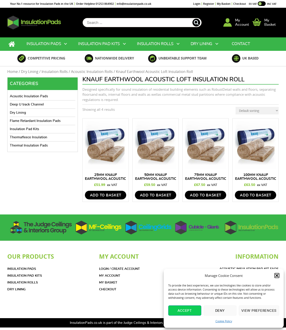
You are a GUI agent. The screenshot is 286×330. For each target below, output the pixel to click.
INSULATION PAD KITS (24, 278)
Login (196, 4)
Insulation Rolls (155, 46)
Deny (220, 310)
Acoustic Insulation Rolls (92, 74)
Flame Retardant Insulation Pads (35, 123)
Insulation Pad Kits (99, 46)
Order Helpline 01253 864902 (95, 4)
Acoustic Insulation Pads (29, 99)
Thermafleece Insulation (28, 140)
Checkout (239, 4)
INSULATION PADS (21, 271)
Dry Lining (201, 46)
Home (12, 46)
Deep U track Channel (27, 107)
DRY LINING (16, 292)
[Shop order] (257, 113)
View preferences (259, 310)
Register (208, 4)
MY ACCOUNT (109, 278)
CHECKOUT (107, 292)
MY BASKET (108, 285)
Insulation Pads (43, 46)
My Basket (224, 4)
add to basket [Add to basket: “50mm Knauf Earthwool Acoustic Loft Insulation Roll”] (155, 198)
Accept (185, 310)
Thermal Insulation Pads (29, 148)
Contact (241, 46)
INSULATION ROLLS (22, 285)
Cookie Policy (223, 321)
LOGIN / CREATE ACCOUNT (119, 271)
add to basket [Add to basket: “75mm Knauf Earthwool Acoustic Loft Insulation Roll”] (205, 198)
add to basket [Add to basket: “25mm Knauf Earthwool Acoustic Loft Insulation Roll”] (105, 198)
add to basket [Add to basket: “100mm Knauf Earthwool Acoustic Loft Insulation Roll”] (255, 198)
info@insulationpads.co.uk (134, 4)
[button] (277, 275)
